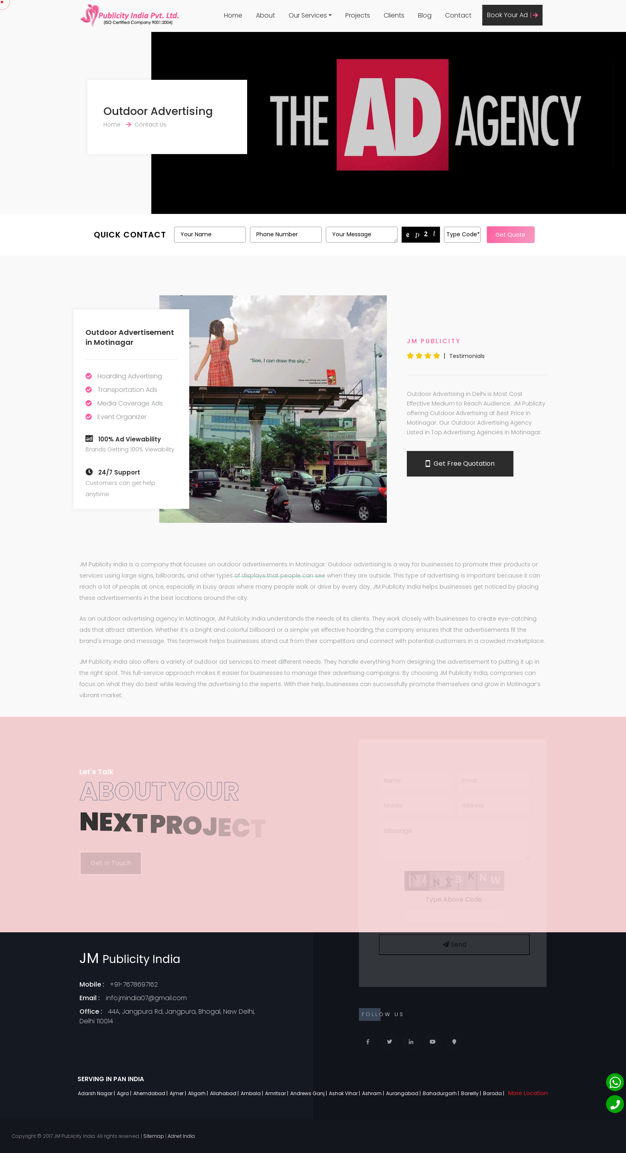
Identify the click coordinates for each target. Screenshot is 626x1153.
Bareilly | (471, 1093)
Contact (458, 15)
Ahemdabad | (151, 1093)
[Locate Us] (454, 1042)
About (265, 15)
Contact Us (150, 125)
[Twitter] (389, 1042)
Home (233, 15)
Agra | (125, 1093)
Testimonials (467, 356)
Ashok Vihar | (345, 1093)
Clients (394, 15)
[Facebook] (368, 1042)
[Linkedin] (411, 1042)
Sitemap (153, 1136)
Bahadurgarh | (441, 1093)
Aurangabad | (404, 1093)
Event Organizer (122, 416)
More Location (528, 1093)
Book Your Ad (512, 15)
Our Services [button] (308, 15)
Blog (425, 15)
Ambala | (252, 1093)
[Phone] (615, 1104)
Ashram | (373, 1093)
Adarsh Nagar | (97, 1093)
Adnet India (181, 1136)
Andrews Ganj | (309, 1093)
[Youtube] (433, 1042)
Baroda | (494, 1093)
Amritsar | (277, 1093)
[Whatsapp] (615, 1082)
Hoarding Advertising (129, 376)
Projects (357, 15)
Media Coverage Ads (130, 403)
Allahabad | (225, 1093)
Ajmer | (178, 1093)
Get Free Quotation (460, 463)
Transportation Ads (127, 389)
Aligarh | (198, 1093)
